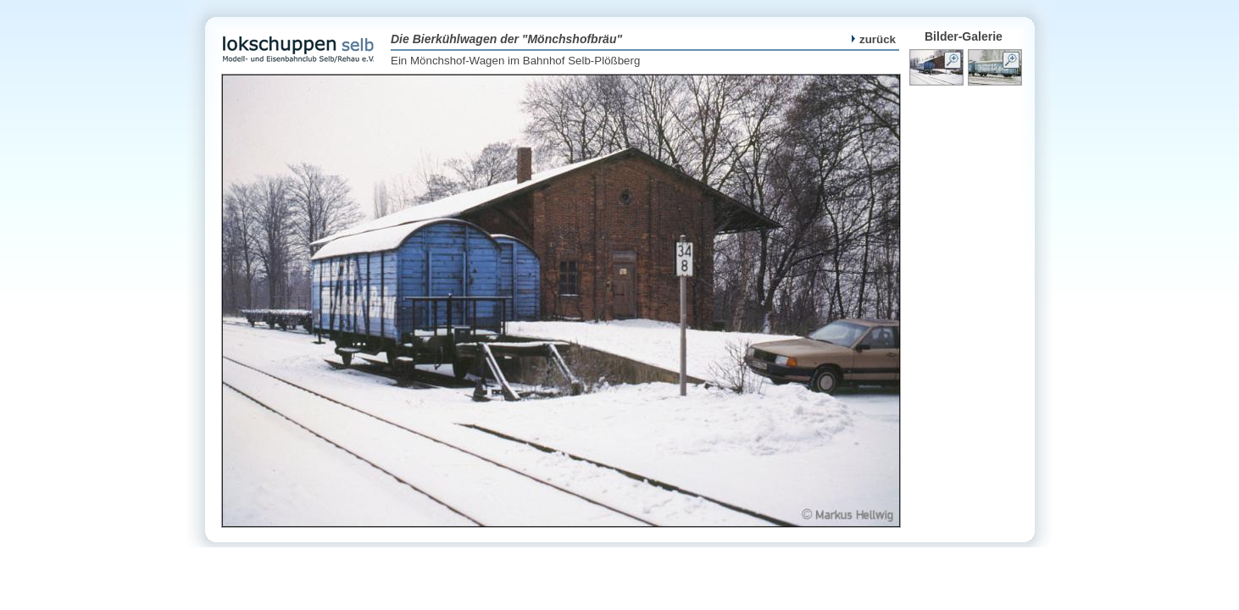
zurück (874, 39)
